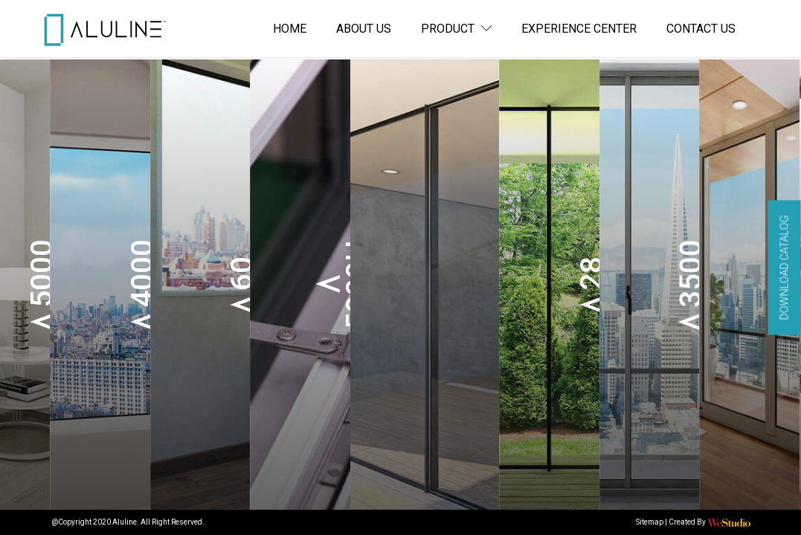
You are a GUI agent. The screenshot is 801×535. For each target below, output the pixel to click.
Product (456, 29)
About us (363, 29)
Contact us (701, 29)
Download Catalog (785, 267)
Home (289, 29)
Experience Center (579, 29)
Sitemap (649, 522)
